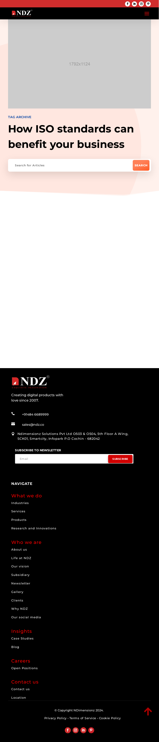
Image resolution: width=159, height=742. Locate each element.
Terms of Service (82, 718)
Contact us (20, 689)
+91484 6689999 (35, 414)
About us (19, 549)
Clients (17, 600)
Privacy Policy (55, 718)
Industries (20, 503)
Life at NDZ (21, 558)
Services (18, 511)
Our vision (20, 566)
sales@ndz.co (33, 424)
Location (18, 697)
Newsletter (20, 583)
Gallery (17, 592)
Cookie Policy (110, 718)
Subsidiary (20, 575)
